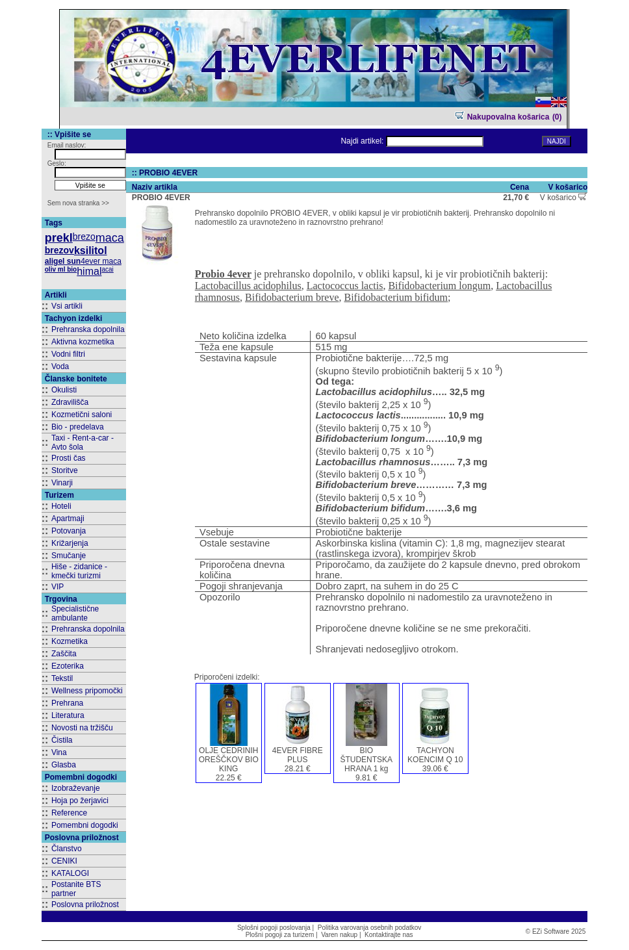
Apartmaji (67, 518)
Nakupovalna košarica (502, 117)
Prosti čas (68, 458)
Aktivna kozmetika (82, 341)
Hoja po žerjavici (80, 800)
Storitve (64, 470)
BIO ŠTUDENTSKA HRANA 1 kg (366, 759)
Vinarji (62, 482)
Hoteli (61, 506)
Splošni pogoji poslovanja (274, 927)
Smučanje (68, 555)
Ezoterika (67, 666)
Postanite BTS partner (76, 889)
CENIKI (64, 861)
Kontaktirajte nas (389, 934)
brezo (84, 236)
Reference (69, 812)
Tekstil (62, 678)
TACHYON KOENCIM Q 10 (435, 755)
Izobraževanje (75, 788)
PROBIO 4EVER (161, 197)
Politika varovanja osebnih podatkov (370, 927)
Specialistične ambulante (75, 613)
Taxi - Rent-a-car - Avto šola (82, 442)
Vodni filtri (68, 354)
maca (110, 237)
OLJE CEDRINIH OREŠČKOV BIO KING (229, 759)
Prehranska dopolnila (88, 329)
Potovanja (68, 530)
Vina (59, 752)
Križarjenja (69, 543)
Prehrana (67, 703)
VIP (57, 586)
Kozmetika (69, 641)
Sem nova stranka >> (78, 203)
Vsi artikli (67, 306)
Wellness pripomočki (87, 690)
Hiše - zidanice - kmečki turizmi (79, 571)
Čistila (62, 740)
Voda (60, 366)
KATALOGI (70, 873)
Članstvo (66, 848)
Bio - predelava (77, 426)
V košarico (563, 197)
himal (89, 271)
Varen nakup (339, 934)
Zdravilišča (69, 402)
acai (107, 269)
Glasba (63, 764)
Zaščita (64, 653)
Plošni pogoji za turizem (280, 934)
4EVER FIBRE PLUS (297, 755)
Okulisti (64, 389)
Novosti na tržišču (82, 727)
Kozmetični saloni (81, 414)
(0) (557, 117)
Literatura (67, 715)
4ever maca (101, 261)
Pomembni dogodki (84, 825)
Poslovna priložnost (85, 904)
